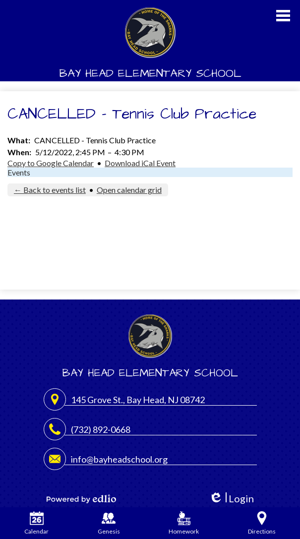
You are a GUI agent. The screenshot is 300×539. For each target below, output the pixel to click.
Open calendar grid (129, 189)
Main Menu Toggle (283, 15)
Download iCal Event (140, 163)
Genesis (109, 523)
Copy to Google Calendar (50, 163)
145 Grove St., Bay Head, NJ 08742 (138, 399)
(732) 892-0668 (100, 429)
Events (18, 172)
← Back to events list (50, 189)
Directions (262, 523)
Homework (184, 523)
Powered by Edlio (81, 499)
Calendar (36, 523)
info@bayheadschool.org (119, 459)
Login (231, 498)
